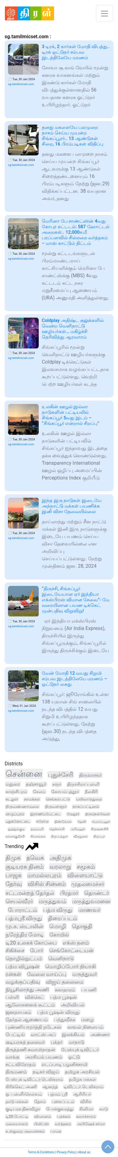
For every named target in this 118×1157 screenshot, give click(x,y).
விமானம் (42, 1116)
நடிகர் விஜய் (46, 1072)
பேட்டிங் (15, 1034)
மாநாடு (76, 1042)
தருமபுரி (37, 829)
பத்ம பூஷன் (63, 997)
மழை (87, 1020)
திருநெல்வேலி (97, 814)
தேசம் (40, 1101)
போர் (36, 950)
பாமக (55, 1131)
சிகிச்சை (15, 950)
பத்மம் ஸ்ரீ (57, 1094)
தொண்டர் (96, 893)
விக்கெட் (34, 997)
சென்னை (24, 774)
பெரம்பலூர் (101, 822)
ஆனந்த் (50, 1086)
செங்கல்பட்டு (58, 799)
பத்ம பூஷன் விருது (58, 1012)
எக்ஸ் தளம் (76, 943)
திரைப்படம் (62, 918)
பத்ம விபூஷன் (22, 966)
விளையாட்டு (85, 875)
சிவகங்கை (37, 836)
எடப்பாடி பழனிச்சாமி (64, 1064)
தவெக (35, 857)
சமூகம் (86, 866)
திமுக (13, 857)
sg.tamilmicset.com (21, 84)
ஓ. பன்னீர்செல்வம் (24, 1094)
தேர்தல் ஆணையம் (27, 1020)
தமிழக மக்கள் (82, 1079)
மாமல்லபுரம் (44, 875)
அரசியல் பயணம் (43, 1057)
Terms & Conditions (41, 1152)
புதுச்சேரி (60, 774)
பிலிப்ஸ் (41, 1124)
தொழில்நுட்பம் (24, 958)
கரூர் (56, 784)
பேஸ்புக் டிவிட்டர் (80, 1049)
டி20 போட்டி (17, 1116)
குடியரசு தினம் (25, 866)
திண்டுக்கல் (63, 822)
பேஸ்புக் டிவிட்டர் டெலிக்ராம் (34, 1079)
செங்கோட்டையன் (71, 950)
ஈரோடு (42, 821)
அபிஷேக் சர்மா (91, 1124)
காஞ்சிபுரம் (16, 791)
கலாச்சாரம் (86, 1116)
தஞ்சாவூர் (36, 784)
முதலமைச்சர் (87, 884)
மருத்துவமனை (91, 901)
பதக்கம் (63, 1116)
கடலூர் (12, 799)
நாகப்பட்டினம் (86, 806)
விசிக (85, 1101)
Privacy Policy (66, 1152)
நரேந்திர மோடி (25, 935)
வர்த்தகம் (63, 1124)
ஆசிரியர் (82, 1094)
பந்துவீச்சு (64, 1020)
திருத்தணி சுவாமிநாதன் (30, 1049)
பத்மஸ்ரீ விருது (24, 918)
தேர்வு (14, 884)
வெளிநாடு (61, 958)
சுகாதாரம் (65, 990)
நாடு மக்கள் (17, 1101)
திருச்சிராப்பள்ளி (83, 784)
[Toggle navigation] (104, 13)
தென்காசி (57, 829)
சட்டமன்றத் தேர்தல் (30, 893)
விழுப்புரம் (15, 814)
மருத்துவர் (84, 974)
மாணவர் (89, 910)
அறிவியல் (73, 1005)
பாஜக (14, 875)
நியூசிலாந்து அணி (27, 990)
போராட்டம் (22, 910)
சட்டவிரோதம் (21, 1064)
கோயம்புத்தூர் (65, 791)
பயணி (88, 990)
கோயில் (59, 935)
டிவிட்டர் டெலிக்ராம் (84, 1086)
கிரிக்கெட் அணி (21, 1086)
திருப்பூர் (99, 836)
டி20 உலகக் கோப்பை (31, 943)
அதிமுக (60, 857)
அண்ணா (100, 1034)
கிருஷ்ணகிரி (99, 829)
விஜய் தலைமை (65, 982)
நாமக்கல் (32, 799)
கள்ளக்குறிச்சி (15, 836)
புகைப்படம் (63, 1101)
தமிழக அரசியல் (82, 1072)
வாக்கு (12, 1057)
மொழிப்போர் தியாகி (70, 966)
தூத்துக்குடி (16, 829)
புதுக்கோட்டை (18, 821)
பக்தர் (57, 1042)
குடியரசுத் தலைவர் (25, 1042)
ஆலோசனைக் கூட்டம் (30, 1005)
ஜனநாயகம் (18, 1012)
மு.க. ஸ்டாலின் (24, 926)
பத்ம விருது (58, 910)
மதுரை (13, 784)
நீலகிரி (91, 791)
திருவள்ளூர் (56, 806)
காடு (103, 1108)
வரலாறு (60, 866)
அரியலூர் (77, 829)
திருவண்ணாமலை (22, 806)
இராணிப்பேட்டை (45, 814)
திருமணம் (16, 1072)
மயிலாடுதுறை (89, 799)
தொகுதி (82, 926)
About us (84, 1152)
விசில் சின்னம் (47, 884)
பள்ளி (12, 997)
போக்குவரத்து (59, 1108)
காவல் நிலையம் (85, 1027)
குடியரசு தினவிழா (23, 1108)
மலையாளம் (17, 1124)
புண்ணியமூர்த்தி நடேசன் (33, 1027)
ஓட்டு (74, 1057)
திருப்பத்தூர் (59, 836)
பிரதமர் (69, 893)
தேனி (81, 822)
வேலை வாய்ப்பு (46, 974)
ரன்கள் (13, 974)
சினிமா (86, 1108)
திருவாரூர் (90, 775)
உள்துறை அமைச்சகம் (25, 1131)
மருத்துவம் (52, 901)
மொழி (57, 926)
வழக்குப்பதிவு (23, 982)
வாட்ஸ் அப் (43, 1034)
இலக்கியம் (73, 1034)
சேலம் (39, 791)
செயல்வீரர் (19, 901)
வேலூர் (73, 814)
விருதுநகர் (80, 836)
